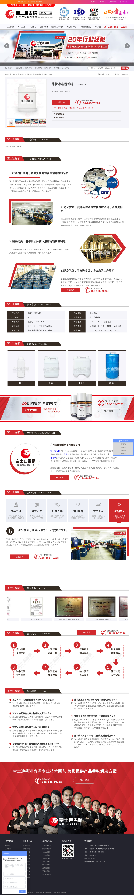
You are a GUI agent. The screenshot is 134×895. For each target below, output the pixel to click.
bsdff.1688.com (100, 861)
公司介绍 (8, 845)
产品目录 (94, 2)
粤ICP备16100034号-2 (60, 892)
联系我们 (98, 27)
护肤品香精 (28, 68)
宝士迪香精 (55, 451)
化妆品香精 (19, 68)
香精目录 (20, 74)
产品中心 (33, 27)
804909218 (91, 858)
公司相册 (8, 849)
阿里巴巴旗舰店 (86, 27)
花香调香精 (26, 845)
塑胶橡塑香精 (46, 874)
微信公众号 (66, 841)
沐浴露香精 (38, 68)
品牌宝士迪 (113, 2)
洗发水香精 (46, 861)
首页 (13, 74)
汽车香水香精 (46, 849)
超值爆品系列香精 (57, 27)
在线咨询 (70, 290)
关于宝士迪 (22, 27)
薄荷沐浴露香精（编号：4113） (43, 74)
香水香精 (57, 68)
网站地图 (103, 2)
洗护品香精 (47, 68)
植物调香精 (26, 849)
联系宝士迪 (123, 2)
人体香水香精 (46, 845)
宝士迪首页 (11, 27)
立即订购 (61, 102)
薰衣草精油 (44, 27)
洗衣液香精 (46, 868)
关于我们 (9, 841)
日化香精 (65, 454)
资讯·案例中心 (72, 27)
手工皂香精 (65, 68)
